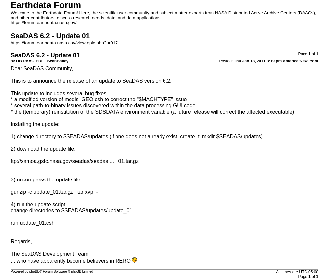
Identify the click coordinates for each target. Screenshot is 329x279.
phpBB (34, 271)
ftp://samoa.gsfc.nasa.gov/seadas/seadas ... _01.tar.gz (75, 161)
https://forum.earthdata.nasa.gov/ (44, 22)
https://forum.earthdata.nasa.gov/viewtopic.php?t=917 (64, 42)
